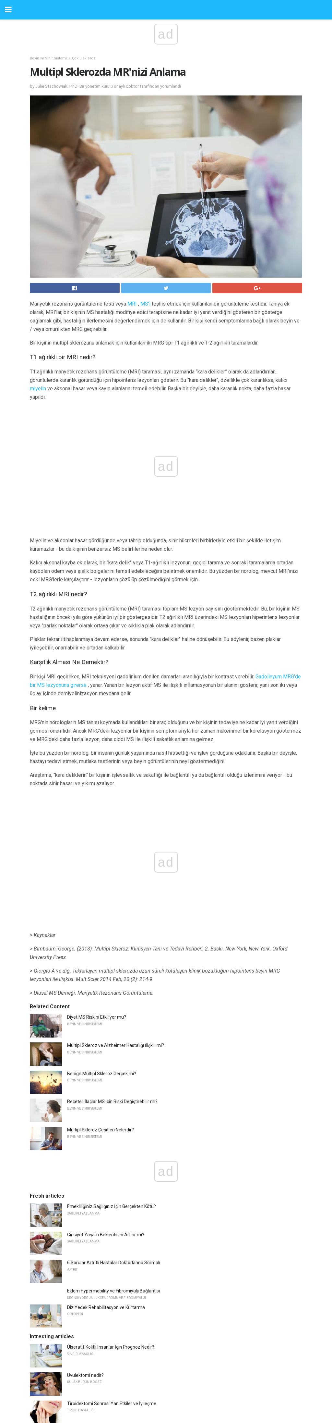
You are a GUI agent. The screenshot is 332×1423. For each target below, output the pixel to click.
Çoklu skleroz (83, 58)
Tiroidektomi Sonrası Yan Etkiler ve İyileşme (111, 1265)
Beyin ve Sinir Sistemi (48, 58)
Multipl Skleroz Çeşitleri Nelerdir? (100, 991)
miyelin (38, 388)
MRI (132, 304)
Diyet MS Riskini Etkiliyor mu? (96, 879)
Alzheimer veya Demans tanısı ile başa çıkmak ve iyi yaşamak (129, 1293)
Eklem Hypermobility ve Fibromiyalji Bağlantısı (113, 1152)
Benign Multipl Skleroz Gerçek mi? (101, 935)
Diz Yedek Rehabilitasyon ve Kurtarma (106, 1169)
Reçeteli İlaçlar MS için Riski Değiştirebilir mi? (112, 963)
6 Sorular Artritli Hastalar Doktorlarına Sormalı (113, 1124)
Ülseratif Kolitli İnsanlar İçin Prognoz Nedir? (110, 1209)
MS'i (145, 304)
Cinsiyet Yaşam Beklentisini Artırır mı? (105, 1096)
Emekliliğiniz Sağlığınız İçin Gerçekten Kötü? (111, 1068)
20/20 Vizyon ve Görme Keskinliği (101, 1321)
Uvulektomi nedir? (85, 1237)
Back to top (166, 1393)
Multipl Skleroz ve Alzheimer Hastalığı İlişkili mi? (115, 907)
